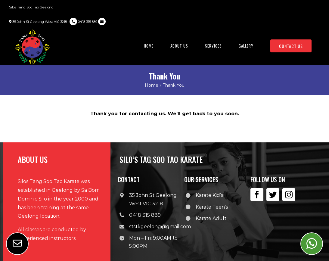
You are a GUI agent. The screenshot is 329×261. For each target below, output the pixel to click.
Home (151, 85)
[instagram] (288, 194)
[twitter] (272, 194)
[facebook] (256, 194)
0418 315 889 (83, 22)
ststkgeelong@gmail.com (160, 226)
